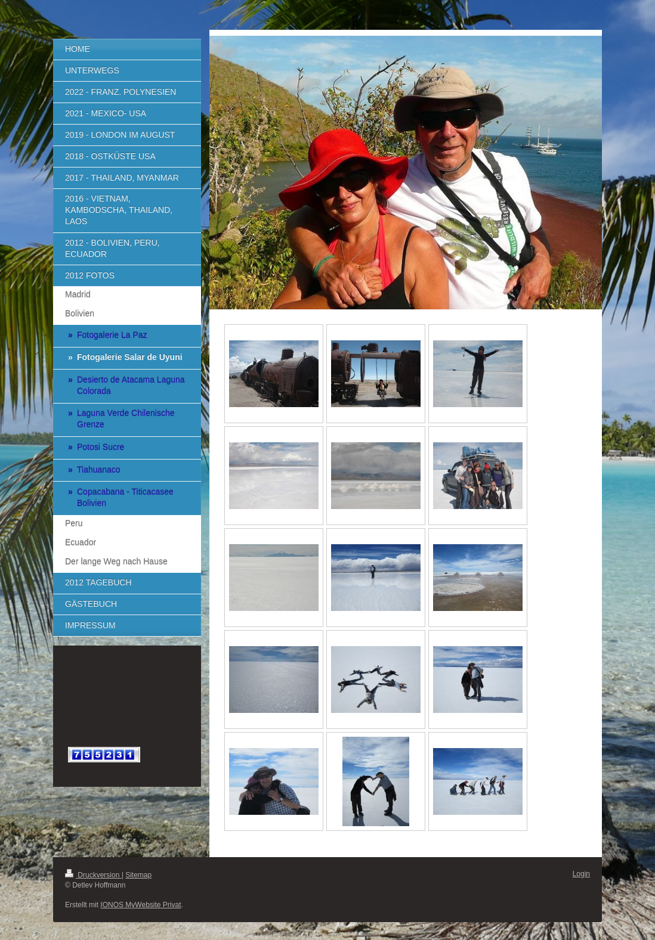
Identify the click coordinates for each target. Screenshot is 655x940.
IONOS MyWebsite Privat (140, 905)
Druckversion (93, 875)
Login (581, 874)
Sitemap (138, 875)
